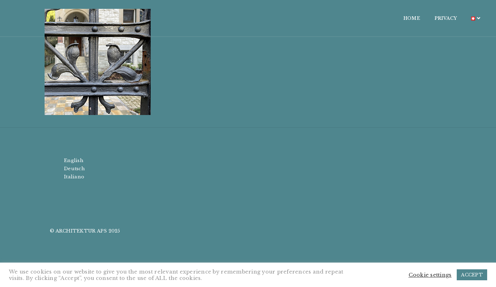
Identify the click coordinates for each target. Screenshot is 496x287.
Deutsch (74, 169)
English (73, 160)
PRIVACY (404, 18)
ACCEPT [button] (472, 275)
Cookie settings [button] (430, 275)
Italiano (74, 177)
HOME (370, 18)
